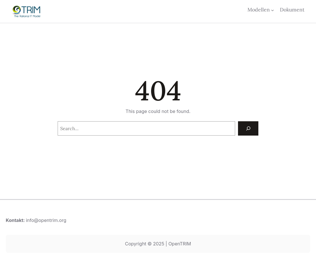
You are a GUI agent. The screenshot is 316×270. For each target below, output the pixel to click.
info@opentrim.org (46, 220)
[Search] (248, 128)
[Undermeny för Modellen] (272, 9)
